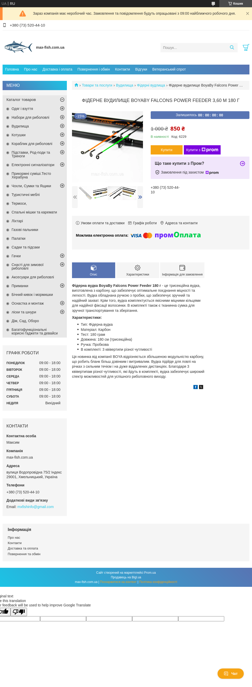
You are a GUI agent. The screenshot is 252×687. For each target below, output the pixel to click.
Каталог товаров (21, 99)
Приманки (20, 286)
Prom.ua (150, 572)
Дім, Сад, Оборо (25, 321)
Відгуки (141, 69)
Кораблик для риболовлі (32, 144)
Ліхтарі (17, 221)
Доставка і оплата (57, 69)
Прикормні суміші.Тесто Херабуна (31, 175)
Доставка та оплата (23, 548)
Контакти (122, 69)
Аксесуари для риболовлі (33, 277)
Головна (12, 69)
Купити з (202, 150)
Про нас (30, 69)
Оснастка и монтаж (28, 303)
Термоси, (19, 203)
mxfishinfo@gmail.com (35, 507)
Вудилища (124, 85)
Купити (167, 150)
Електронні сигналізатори (33, 165)
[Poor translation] (19, 612)
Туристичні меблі (26, 195)
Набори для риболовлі (30, 117)
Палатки (18, 238)
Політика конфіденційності (158, 582)
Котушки (18, 135)
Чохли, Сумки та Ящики (31, 186)
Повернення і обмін (93, 69)
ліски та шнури (24, 312)
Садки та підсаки (26, 247)
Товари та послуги (97, 85)
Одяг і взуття (22, 109)
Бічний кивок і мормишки (32, 295)
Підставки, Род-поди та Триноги (31, 154)
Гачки (16, 256)
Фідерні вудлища (151, 85)
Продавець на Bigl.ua (126, 577)
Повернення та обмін (24, 554)
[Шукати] (232, 47)
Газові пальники (25, 230)
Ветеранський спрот (169, 69)
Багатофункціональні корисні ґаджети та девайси (35, 331)
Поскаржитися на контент (118, 582)
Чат (231, 673)
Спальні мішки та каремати (34, 212)
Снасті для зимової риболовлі (27, 266)
